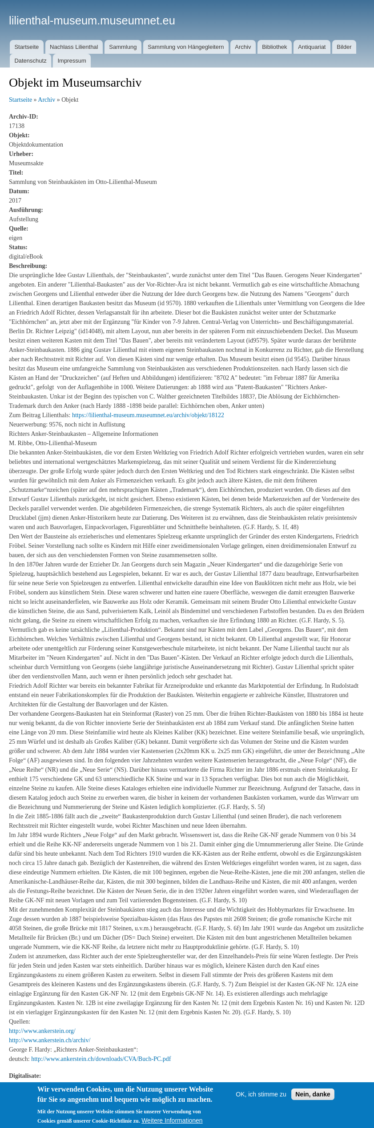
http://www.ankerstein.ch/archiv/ (49, 1040)
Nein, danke (312, 1094)
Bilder (344, 47)
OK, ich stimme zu (261, 1094)
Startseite (26, 47)
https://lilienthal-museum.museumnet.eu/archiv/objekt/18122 (148, 415)
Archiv (243, 47)
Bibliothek (274, 47)
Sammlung (123, 47)
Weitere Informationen (171, 1120)
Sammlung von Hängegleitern (186, 47)
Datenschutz (30, 60)
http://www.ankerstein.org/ (42, 1031)
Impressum (71, 60)
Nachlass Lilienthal (74, 47)
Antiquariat (312, 47)
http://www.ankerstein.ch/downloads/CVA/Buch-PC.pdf (101, 1059)
